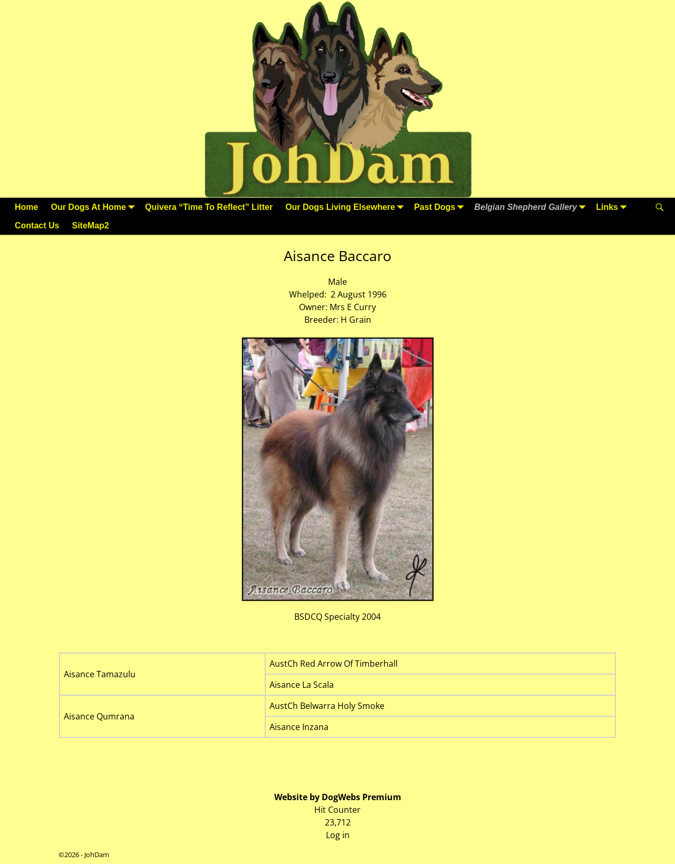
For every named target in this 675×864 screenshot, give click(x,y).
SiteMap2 (90, 225)
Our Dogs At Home (95, 207)
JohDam (96, 854)
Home (26, 207)
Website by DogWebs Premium (337, 797)
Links (613, 207)
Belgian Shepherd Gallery (532, 207)
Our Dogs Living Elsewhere (346, 207)
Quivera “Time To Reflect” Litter (209, 207)
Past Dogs (441, 207)
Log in (338, 835)
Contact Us (37, 225)
